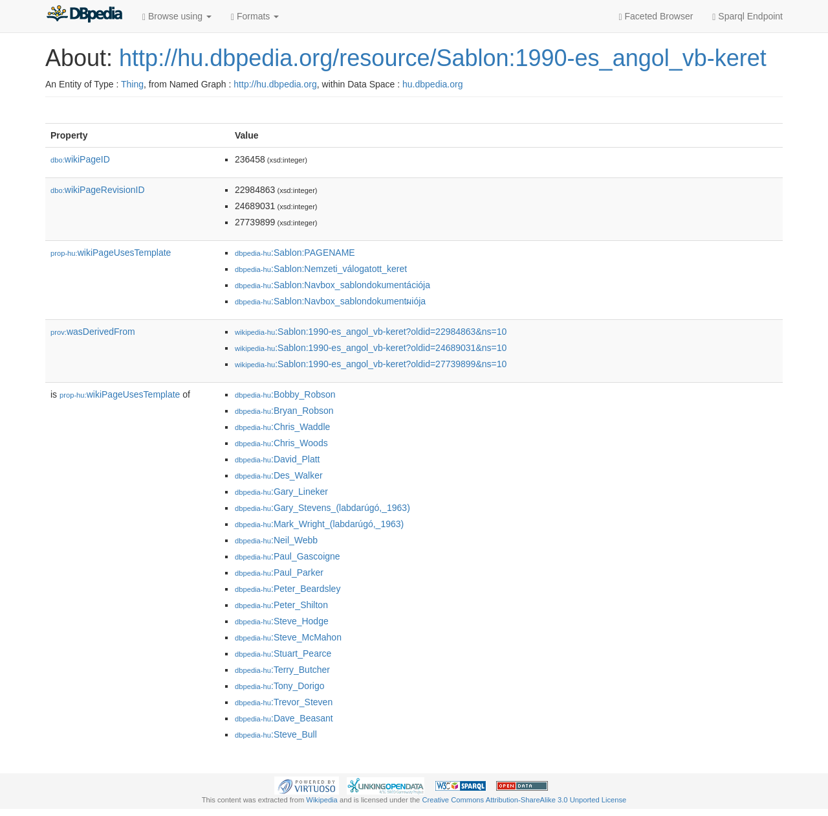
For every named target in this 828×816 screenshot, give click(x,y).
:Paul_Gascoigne (287, 556)
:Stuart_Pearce (283, 653)
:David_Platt (277, 459)
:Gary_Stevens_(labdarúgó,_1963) (322, 508)
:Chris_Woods (281, 443)
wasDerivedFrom (92, 331)
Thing (132, 84)
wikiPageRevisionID (97, 190)
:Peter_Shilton (281, 605)
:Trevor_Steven (283, 702)
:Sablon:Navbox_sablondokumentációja (332, 285)
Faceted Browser (656, 16)
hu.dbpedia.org (432, 84)
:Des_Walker (279, 475)
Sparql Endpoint (747, 16)
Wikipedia (322, 800)
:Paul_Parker (279, 572)
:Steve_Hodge (282, 621)
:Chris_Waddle (282, 427)
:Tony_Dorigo (280, 686)
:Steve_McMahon (288, 637)
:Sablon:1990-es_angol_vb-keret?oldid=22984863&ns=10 (371, 331)
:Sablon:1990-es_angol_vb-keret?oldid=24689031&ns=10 (371, 348)
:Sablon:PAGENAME (295, 252)
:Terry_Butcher (282, 669)
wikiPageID (80, 159)
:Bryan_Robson (284, 410)
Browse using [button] (177, 16)
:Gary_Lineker (281, 491)
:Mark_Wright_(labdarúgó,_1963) (319, 524)
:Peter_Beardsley (287, 589)
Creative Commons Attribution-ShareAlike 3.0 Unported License (524, 800)
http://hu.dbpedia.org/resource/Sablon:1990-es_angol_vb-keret (443, 58)
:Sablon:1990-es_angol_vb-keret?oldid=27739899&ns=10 (371, 364)
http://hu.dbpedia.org (275, 84)
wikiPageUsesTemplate (110, 252)
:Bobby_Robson (285, 394)
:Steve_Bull (276, 734)
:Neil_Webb (276, 540)
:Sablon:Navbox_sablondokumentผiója (330, 301)
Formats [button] (255, 16)
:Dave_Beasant (284, 718)
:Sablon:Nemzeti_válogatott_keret (321, 269)
